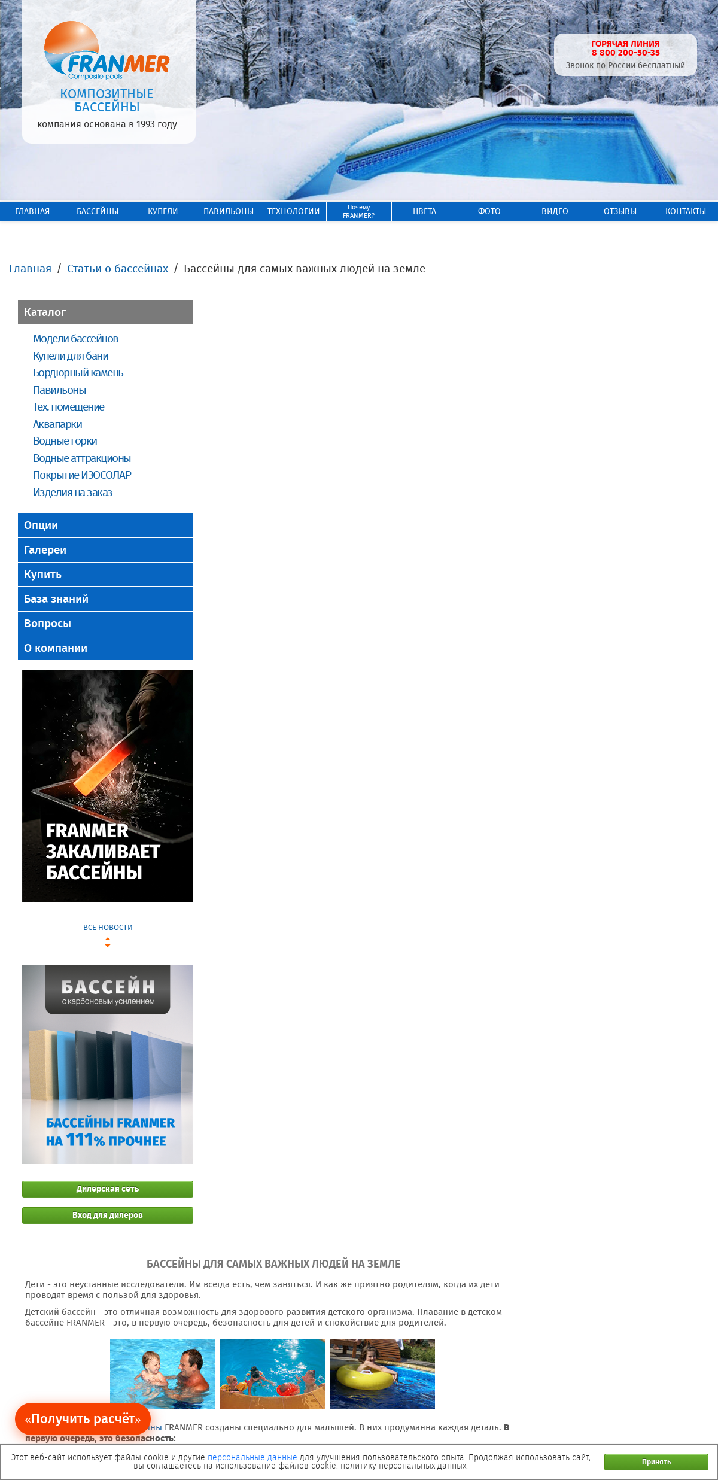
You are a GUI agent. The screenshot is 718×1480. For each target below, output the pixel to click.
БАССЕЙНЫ (97, 211)
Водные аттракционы (82, 458)
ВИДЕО (554, 211)
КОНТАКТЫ (685, 211)
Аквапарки (57, 424)
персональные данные (252, 1457)
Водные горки (65, 441)
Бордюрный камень (78, 372)
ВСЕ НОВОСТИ (108, 927)
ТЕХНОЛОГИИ (293, 211)
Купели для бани (70, 356)
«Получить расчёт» (83, 1419)
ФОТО (489, 211)
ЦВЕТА (424, 211)
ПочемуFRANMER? (359, 211)
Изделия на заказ (72, 492)
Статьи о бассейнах (117, 268)
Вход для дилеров (107, 1215)
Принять (656, 1462)
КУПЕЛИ (163, 211)
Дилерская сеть (108, 1189)
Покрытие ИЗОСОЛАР (81, 475)
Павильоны (59, 390)
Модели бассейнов (75, 338)
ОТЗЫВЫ (620, 211)
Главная (30, 268)
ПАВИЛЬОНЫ (228, 211)
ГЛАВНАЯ (32, 211)
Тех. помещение (68, 407)
